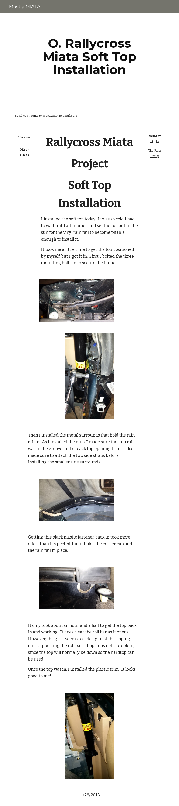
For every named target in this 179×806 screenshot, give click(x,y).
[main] (89, 56)
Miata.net (24, 137)
